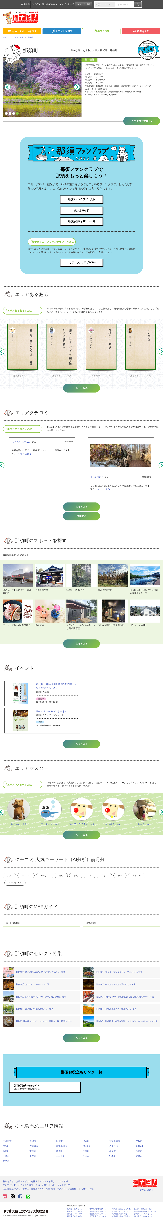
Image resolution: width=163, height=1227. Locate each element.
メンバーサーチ (66, 4)
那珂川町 (87, 1151)
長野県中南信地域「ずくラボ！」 (146, 1216)
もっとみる (81, 509)
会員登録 (25, 4)
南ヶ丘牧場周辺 (13, 928)
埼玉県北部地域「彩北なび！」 (121, 1222)
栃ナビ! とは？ (145, 1195)
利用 (75, 878)
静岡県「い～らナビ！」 (143, 1219)
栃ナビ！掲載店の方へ (33, 1194)
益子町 (59, 1156)
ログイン (36, 4)
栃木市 (139, 1156)
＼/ (111, 878)
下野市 (6, 1161)
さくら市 (113, 1151)
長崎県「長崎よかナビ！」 (144, 1214)
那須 (11, 878)
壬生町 (32, 1161)
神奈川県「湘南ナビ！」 (121, 1219)
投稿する (81, 518)
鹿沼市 (32, 1146)
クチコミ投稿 (83, 4)
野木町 (112, 1161)
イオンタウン (39, 887)
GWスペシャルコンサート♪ (51, 713)
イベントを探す (61, 31)
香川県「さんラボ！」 (97, 1219)
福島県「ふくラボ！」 (75, 1216)
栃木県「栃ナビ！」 (74, 1214)
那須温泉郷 (91, 928)
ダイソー (15, 887)
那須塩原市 (114, 1146)
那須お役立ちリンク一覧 (81, 222)
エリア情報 (101, 31)
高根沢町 (140, 1151)
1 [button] (6, 113)
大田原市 (33, 1151)
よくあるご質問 (25, 1190)
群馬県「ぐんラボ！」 (75, 1219)
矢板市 (139, 1146)
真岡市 (112, 1156)
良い (149, 878)
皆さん (130, 878)
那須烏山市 (61, 1151)
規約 (37, 1190)
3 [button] (13, 113)
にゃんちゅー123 (21, 444)
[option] (43, 87)
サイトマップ (63, 1190)
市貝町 (32, 1156)
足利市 (6, 1166)
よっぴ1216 (96, 479)
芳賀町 (6, 1156)
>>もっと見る (24, 456)
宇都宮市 (7, 1146)
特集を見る (141, 31)
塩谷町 (6, 1151)
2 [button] (10, 113)
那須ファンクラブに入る (81, 199)
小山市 (86, 1161)
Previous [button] (7, 87)
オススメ (32, 878)
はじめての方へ (49, 4)
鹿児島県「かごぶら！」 (98, 1221)
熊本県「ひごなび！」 (97, 1214)
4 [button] (17, 113)
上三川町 (60, 1161)
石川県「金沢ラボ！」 (75, 1221)
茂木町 (86, 1156)
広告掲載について (11, 1194)
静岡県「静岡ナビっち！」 (122, 1214)
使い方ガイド (81, 211)
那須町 (86, 1146)
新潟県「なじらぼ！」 (97, 1216)
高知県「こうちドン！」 (143, 1221)
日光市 (59, 1146)
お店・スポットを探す (22, 31)
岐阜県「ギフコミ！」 (120, 1216)
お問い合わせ (48, 1190)
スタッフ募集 (87, 1194)
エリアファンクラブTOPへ (81, 264)
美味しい (54, 878)
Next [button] (77, 87)
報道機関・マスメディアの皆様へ (62, 1194)
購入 (93, 878)
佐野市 (139, 1161)
